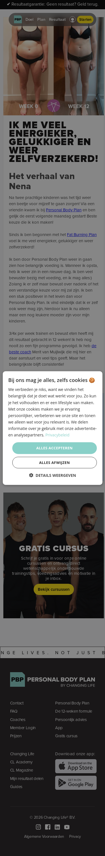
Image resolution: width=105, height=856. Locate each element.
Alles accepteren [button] (54, 447)
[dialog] (52, 428)
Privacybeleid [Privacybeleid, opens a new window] (57, 435)
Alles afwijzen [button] (54, 462)
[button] (52, 475)
